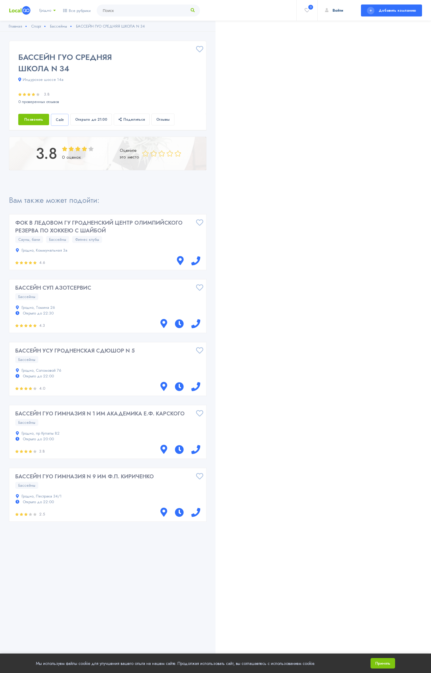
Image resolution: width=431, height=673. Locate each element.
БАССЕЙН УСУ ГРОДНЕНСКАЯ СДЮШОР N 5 (75, 351)
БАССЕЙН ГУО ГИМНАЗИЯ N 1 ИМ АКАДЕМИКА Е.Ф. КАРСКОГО (100, 414)
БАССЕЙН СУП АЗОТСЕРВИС (53, 288)
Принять (382, 663)
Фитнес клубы (87, 239)
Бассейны (57, 239)
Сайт (60, 119)
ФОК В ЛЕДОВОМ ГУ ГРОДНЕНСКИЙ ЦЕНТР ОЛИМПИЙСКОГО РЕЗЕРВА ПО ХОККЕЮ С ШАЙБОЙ (99, 227)
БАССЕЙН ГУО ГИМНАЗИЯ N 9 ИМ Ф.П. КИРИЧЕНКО (84, 476)
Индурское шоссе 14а (40, 79)
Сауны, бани (29, 239)
